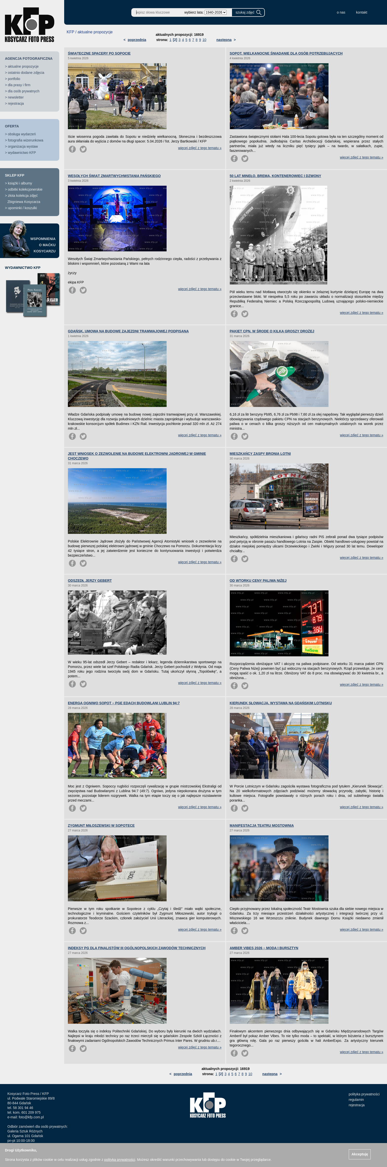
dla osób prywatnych (23, 91)
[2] (175, 40)
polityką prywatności (119, 1160)
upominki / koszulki (22, 208)
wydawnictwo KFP (22, 153)
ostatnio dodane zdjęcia (26, 73)
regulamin (356, 1100)
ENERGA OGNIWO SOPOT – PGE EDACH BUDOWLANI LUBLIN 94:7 (124, 703)
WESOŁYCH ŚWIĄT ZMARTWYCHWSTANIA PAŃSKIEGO (114, 176)
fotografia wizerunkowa (25, 140)
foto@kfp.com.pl (31, 1117)
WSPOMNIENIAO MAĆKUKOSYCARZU (43, 245)
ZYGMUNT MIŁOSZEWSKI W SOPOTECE (101, 825)
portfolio (14, 79)
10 (204, 40)
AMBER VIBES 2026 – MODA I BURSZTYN (264, 948)
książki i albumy (20, 183)
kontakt (361, 12)
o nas (341, 12)
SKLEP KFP (14, 175)
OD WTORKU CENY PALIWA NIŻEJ (258, 581)
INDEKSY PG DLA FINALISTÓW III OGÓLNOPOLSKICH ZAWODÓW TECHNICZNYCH (137, 948)
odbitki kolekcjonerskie (25, 189)
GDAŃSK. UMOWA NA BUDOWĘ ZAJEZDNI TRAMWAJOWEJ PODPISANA (128, 331)
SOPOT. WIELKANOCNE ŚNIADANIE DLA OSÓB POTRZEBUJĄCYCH (286, 53)
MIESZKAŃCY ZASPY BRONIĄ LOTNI (260, 454)
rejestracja (16, 103)
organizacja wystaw (23, 146)
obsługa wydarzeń (22, 134)
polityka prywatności (364, 1094)
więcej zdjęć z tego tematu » (200, 148)
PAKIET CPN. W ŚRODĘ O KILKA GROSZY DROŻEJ (272, 331)
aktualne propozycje (23, 66)
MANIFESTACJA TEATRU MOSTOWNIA (262, 825)
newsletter (16, 97)
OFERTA (12, 126)
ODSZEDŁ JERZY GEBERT (90, 581)
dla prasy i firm (19, 85)
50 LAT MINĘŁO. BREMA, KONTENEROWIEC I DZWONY (275, 176)
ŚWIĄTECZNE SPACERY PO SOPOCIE (99, 53)
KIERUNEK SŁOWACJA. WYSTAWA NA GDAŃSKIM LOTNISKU (281, 703)
